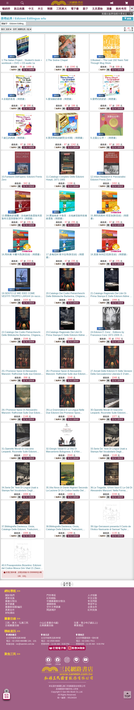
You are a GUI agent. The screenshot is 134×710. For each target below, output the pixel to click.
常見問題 (92, 601)
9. (104, 138)
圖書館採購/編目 (13, 607)
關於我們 (10, 595)
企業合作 (92, 607)
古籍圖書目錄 (12, 625)
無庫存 (13, 70)
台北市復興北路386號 (16, 638)
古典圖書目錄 (46, 625)
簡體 (49, 8)
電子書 (75, 8)
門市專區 (51, 595)
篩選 (127, 18)
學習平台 (92, 604)
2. (57, 60)
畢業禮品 (78, 625)
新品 (19, 8)
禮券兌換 (10, 598)
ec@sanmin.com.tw (25, 644)
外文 (40, 8)
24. (107, 335)
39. (110, 529)
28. (22, 413)
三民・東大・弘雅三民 (16, 623)
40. (22, 568)
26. (67, 374)
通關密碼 (51, 604)
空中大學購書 (54, 607)
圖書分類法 (11, 601)
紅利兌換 (92, 610)
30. (109, 413)
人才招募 (92, 595)
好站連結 (10, 612)
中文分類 (92, 598)
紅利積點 (51, 598)
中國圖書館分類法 (56, 601)
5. (59, 99)
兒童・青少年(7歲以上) (86, 623)
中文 (31, 8)
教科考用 (121, 8)
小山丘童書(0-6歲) (48, 623)
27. (111, 374)
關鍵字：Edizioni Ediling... (13, 23)
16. (22, 254)
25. (22, 374)
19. (22, 296)
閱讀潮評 (51, 610)
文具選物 (97, 8)
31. (20, 451)
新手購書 (10, 604)
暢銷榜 (6, 8)
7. (14, 138)
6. (104, 99)
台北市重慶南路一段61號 (87, 638)
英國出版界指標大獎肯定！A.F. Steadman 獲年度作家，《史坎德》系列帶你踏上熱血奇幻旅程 (123, 14)
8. (65, 138)
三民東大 (61, 8)
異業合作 (10, 610)
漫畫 (109, 8)
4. (14, 99)
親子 (85, 8)
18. (109, 254)
